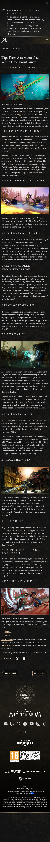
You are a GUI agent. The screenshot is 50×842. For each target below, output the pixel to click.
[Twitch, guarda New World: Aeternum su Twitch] (12, 724)
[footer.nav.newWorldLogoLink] (25, 716)
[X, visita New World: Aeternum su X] (18, 723)
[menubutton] (47, 40)
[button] (25, 87)
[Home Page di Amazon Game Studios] (25, 743)
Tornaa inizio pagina (25, 695)
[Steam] (25, 779)
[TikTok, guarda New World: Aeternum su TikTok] (44, 724)
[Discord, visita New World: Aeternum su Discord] (6, 723)
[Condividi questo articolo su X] (17, 658)
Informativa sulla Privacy (25, 788)
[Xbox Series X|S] (34, 772)
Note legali (25, 786)
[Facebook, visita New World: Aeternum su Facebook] (25, 724)
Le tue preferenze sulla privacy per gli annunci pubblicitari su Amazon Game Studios (25, 792)
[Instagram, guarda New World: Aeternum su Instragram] (38, 724)
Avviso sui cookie (25, 790)
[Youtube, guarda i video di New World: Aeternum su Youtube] (32, 724)
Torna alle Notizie (14, 49)
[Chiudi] (47, 3)
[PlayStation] (13, 771)
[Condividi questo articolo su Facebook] (24, 658)
